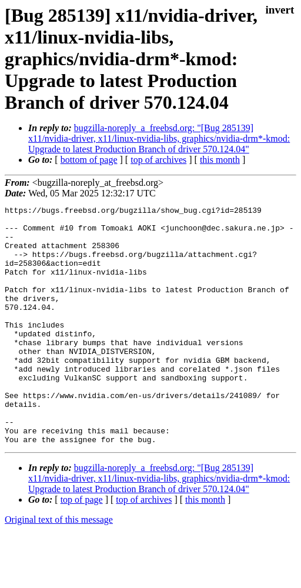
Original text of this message (59, 567)
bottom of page (89, 160)
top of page (82, 547)
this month (220, 160)
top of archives (158, 160)
